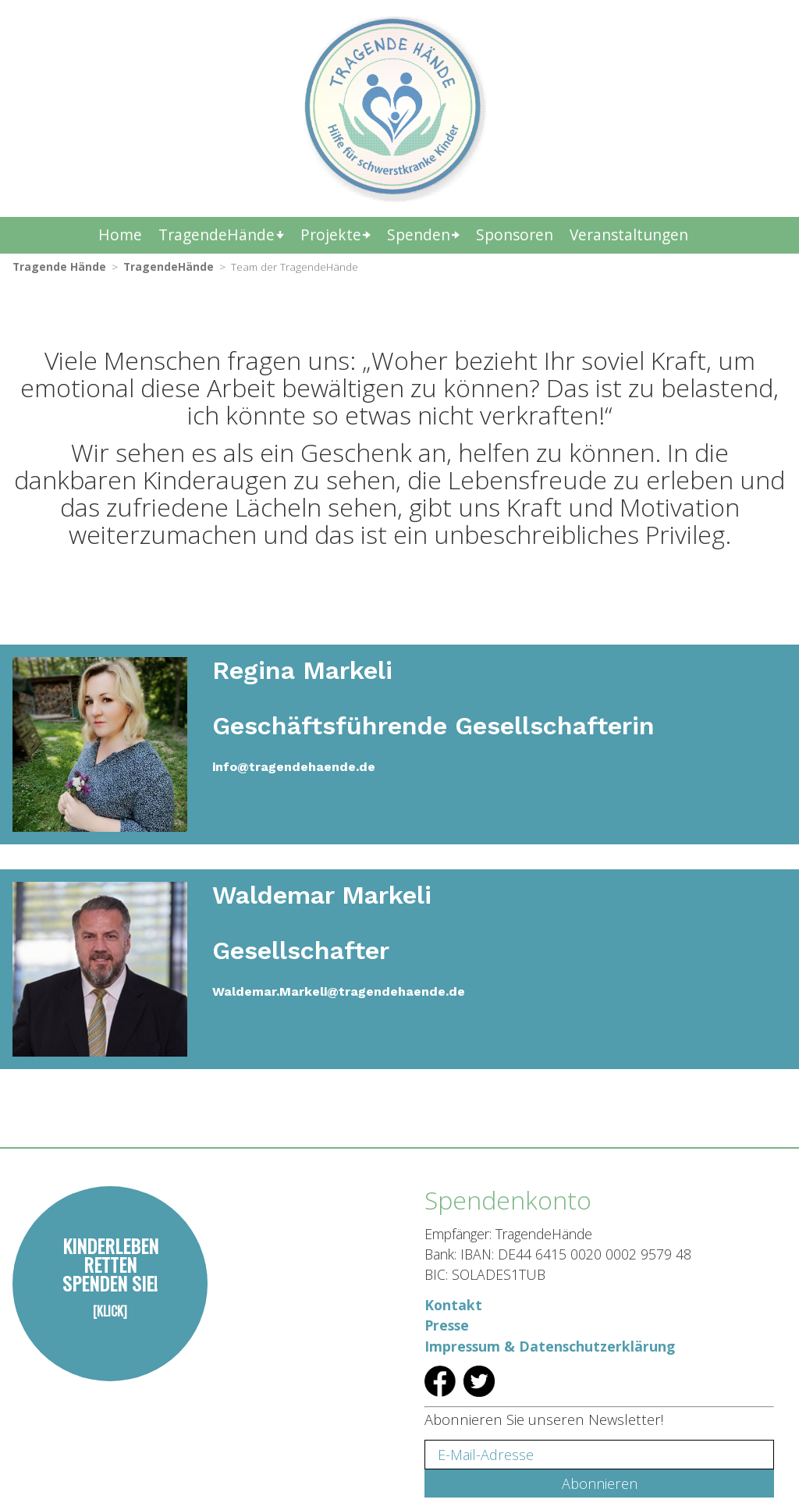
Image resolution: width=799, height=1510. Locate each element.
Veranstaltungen (629, 234)
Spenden (418, 234)
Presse (446, 1325)
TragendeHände (216, 234)
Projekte (330, 234)
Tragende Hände (59, 266)
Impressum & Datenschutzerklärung (549, 1346)
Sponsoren (514, 234)
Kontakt (453, 1304)
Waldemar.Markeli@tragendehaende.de (338, 991)
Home (120, 234)
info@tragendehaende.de (293, 766)
